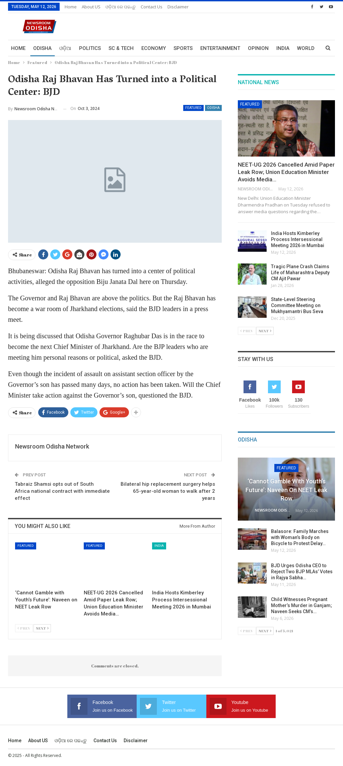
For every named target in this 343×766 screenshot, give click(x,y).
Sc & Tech (121, 48)
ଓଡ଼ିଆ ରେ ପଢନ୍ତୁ (121, 7)
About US (91, 7)
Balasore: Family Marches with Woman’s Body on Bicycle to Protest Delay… (300, 537)
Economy (153, 48)
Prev (23, 628)
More (283, 48)
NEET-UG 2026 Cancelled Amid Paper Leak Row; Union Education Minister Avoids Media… (286, 172)
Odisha (42, 48)
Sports (183, 48)
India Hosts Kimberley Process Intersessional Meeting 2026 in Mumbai (297, 239)
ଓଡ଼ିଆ (65, 48)
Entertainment (220, 48)
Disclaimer (178, 7)
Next (42, 628)
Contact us (151, 7)
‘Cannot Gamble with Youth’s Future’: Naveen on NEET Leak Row (286, 490)
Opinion (258, 48)
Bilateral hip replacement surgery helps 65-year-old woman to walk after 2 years (168, 491)
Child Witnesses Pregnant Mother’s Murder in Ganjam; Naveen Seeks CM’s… (301, 605)
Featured (193, 108)
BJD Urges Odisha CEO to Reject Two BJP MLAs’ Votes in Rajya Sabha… (302, 571)
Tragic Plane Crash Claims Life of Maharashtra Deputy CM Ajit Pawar (300, 272)
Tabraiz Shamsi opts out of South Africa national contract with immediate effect (62, 491)
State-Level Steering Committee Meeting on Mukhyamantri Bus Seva (297, 305)
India (159, 545)
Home (71, 7)
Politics (90, 48)
